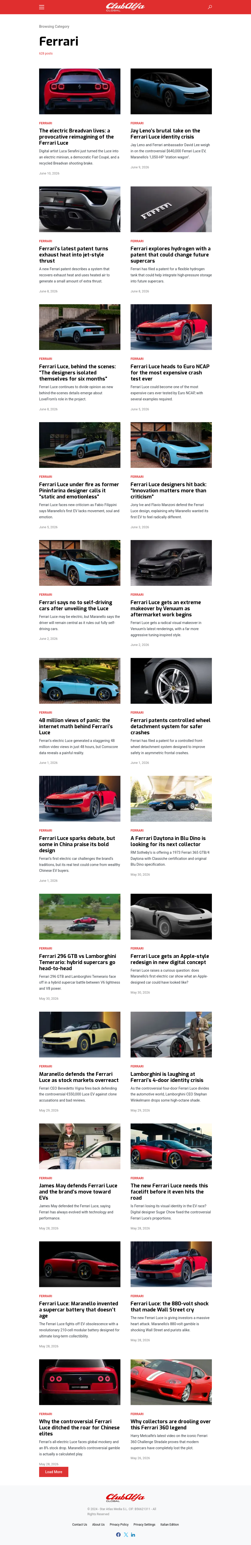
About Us (98, 1524)
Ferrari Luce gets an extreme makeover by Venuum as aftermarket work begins (166, 609)
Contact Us (79, 1524)
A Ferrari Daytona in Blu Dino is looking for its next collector (168, 841)
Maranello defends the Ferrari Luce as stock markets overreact (79, 1077)
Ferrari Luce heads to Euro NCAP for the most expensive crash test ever (170, 373)
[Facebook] (118, 1534)
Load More (53, 1472)
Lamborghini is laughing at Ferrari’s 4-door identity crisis (167, 1077)
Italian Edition (169, 1524)
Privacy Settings (144, 1524)
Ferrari (45, 123)
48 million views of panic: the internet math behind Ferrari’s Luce (76, 726)
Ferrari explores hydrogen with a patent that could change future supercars (171, 255)
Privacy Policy (119, 1524)
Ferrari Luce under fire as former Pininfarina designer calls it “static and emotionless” (79, 491)
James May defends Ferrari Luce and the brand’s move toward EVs (78, 1192)
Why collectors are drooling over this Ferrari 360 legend (171, 1425)
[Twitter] (126, 1534)
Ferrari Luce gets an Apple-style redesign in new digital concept (170, 959)
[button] (41, 7)
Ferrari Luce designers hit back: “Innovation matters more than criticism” (169, 491)
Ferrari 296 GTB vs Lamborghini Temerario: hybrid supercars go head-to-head (77, 962)
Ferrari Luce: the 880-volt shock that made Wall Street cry (170, 1307)
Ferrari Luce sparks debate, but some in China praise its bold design (77, 844)
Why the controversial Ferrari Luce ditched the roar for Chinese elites (79, 1428)
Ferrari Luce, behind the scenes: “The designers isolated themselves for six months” (77, 373)
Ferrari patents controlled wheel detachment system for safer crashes (171, 726)
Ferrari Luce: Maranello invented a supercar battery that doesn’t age (78, 1310)
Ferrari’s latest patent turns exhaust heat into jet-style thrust (73, 255)
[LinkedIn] (133, 1534)
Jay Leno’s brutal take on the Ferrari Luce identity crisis (165, 134)
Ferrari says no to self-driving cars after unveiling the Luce (75, 606)
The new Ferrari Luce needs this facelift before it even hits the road (169, 1192)
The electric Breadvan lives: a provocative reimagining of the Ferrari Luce (76, 137)
